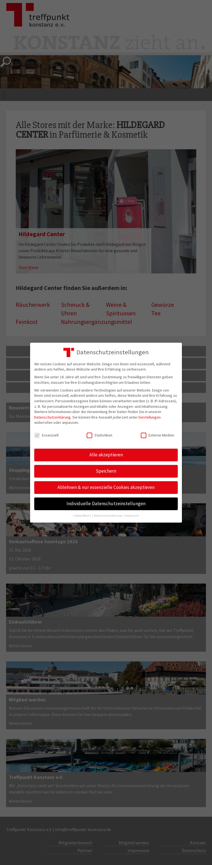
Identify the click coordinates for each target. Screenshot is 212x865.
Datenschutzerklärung (52, 417)
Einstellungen (150, 417)
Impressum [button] (131, 515)
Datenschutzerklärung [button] (108, 515)
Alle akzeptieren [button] (106, 455)
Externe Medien (157, 435)
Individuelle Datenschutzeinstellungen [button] (106, 504)
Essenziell (46, 435)
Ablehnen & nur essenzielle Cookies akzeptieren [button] (106, 487)
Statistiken (99, 435)
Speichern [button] (106, 471)
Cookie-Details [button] (82, 515)
